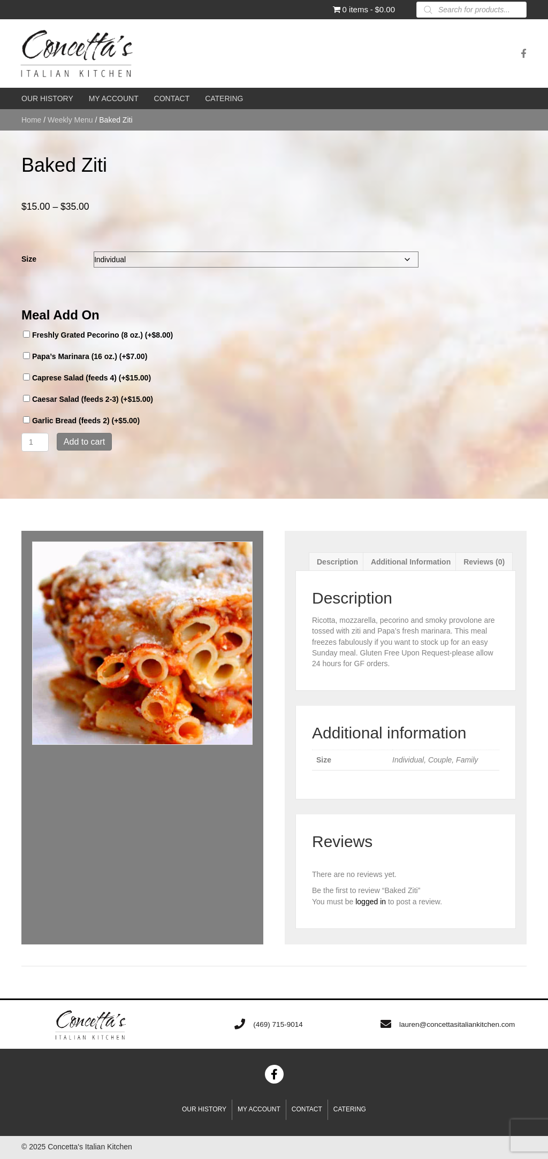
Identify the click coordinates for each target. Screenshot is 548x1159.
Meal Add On (60, 315)
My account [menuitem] (259, 1109)
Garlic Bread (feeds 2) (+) (81, 420)
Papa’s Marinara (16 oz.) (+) (85, 356)
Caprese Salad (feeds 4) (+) (87, 377)
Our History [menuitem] (204, 1109)
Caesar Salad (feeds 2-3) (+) (88, 399)
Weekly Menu (70, 120)
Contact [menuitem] (307, 1109)
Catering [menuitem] (349, 1109)
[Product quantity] (35, 442)
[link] (47, 98)
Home (31, 120)
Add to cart (84, 441)
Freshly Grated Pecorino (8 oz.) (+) (98, 335)
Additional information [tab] (411, 562)
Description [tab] (337, 562)
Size (28, 259)
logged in (370, 901)
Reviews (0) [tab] (484, 562)
